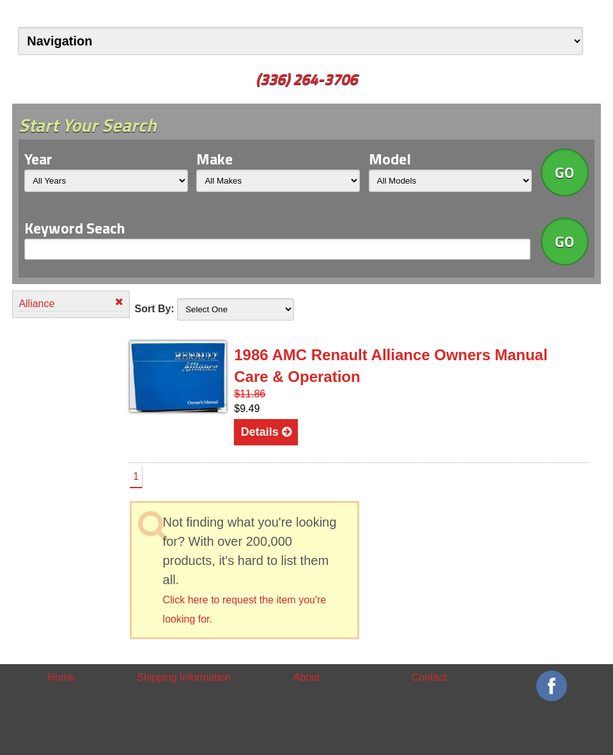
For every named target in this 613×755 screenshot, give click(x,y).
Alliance (71, 303)
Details (266, 431)
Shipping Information (184, 677)
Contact (429, 677)
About (306, 677)
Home (61, 677)
